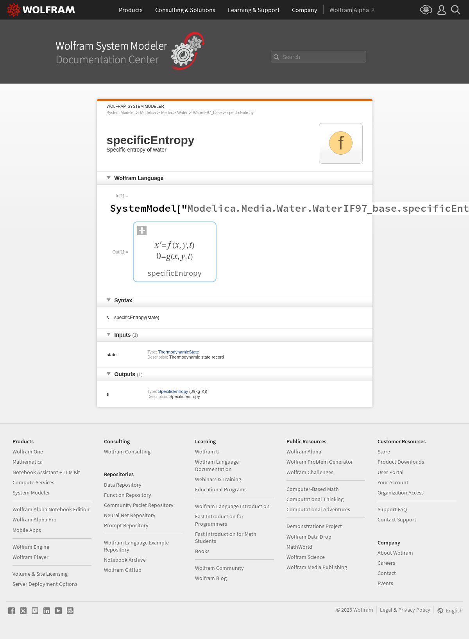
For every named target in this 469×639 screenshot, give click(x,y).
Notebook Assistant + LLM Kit (46, 472)
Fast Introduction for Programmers (219, 520)
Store (384, 451)
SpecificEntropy (173, 391)
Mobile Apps (27, 530)
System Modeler (121, 113)
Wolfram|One (28, 451)
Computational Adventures (318, 509)
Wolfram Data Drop (308, 536)
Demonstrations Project (314, 526)
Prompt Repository (126, 525)
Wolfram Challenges (309, 472)
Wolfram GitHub (122, 569)
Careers (386, 562)
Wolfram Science (305, 556)
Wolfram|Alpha (303, 451)
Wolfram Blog (211, 578)
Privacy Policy (414, 609)
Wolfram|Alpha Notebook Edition (51, 509)
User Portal (391, 472)
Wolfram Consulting (127, 451)
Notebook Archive (125, 559)
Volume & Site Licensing (40, 573)
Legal (386, 609)
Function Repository (127, 494)
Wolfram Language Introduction (232, 506)
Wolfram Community (219, 567)
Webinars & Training (218, 479)
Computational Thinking (315, 499)
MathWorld (299, 546)
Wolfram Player (30, 556)
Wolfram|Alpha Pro (35, 519)
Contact (387, 573)
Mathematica (28, 461)
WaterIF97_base (207, 113)
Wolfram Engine (31, 546)
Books (202, 551)
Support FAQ (392, 509)
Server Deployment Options (45, 583)
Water (182, 113)
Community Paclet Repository (139, 505)
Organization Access (401, 492)
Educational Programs (221, 489)
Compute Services (33, 482)
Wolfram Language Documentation (217, 465)
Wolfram (363, 609)
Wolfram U (207, 451)
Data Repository (122, 484)
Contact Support (397, 519)
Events (385, 583)
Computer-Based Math (312, 489)
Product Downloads (401, 461)
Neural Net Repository (130, 515)
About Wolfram (395, 552)
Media (166, 113)
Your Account (393, 482)
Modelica (148, 113)
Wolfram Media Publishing (316, 567)
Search (292, 57)
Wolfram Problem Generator (319, 461)
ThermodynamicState (178, 352)
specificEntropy (240, 113)
